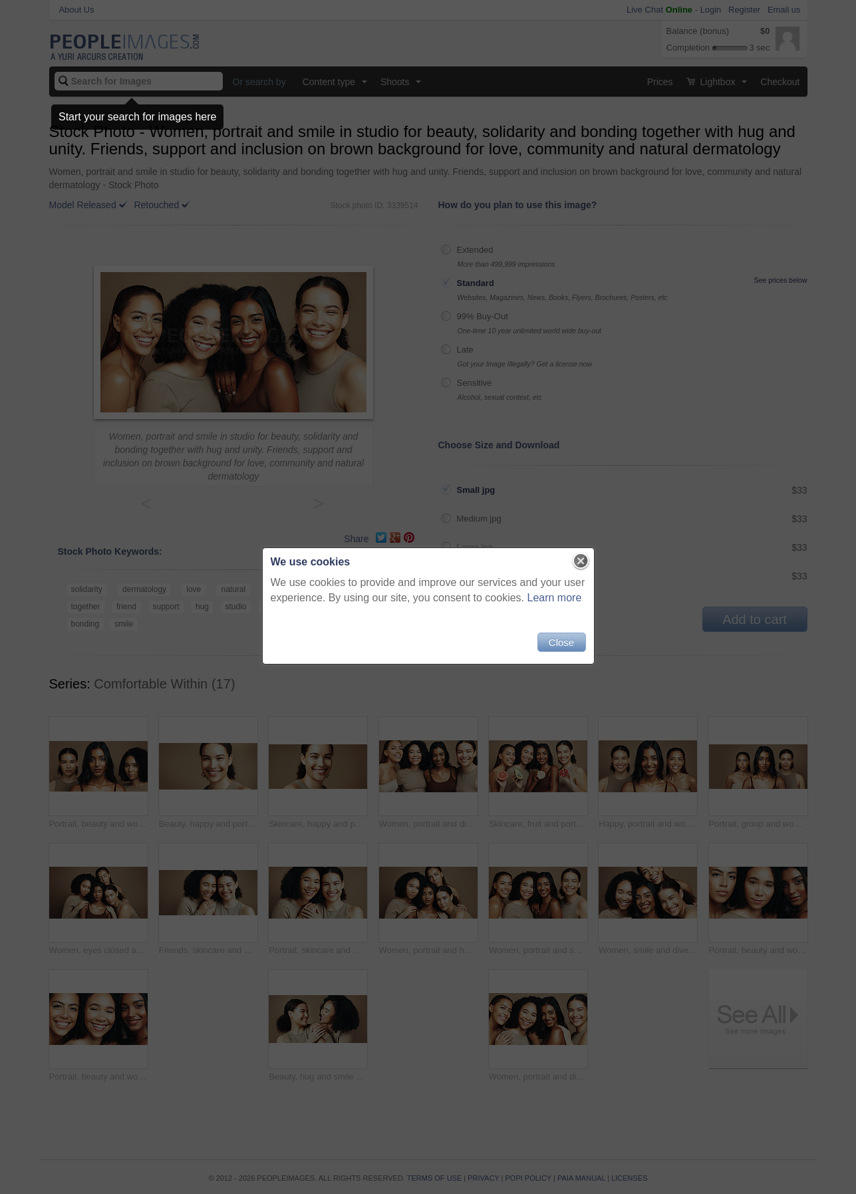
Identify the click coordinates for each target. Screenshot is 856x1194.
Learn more (554, 597)
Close (561, 642)
